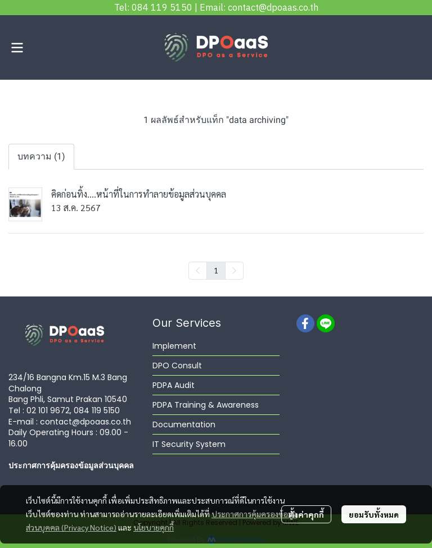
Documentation (183, 424)
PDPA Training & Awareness (205, 404)
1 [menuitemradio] (216, 270)
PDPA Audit (173, 385)
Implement (174, 345)
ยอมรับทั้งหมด (374, 514)
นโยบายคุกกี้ (153, 527)
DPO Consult (177, 365)
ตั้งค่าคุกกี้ (306, 514)
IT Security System (189, 444)
